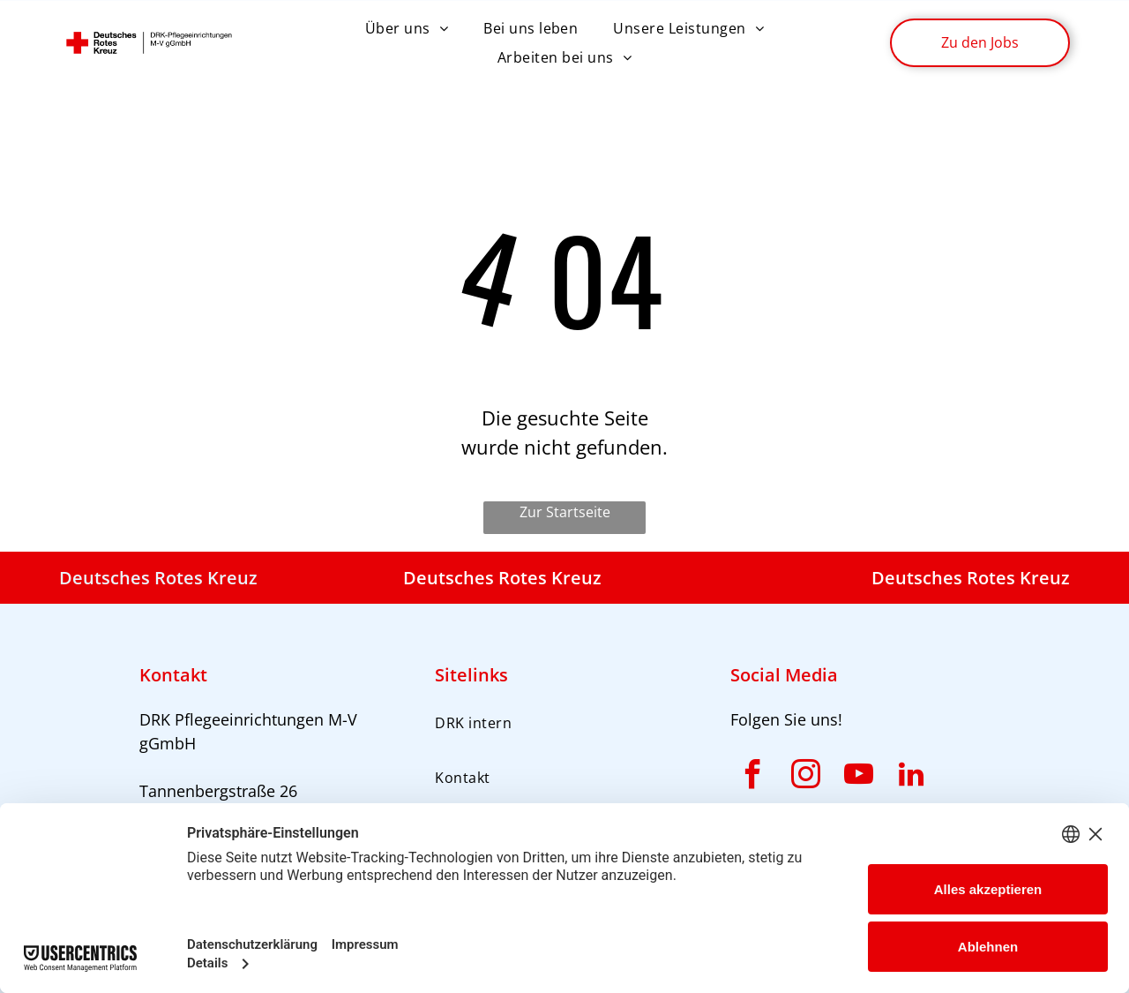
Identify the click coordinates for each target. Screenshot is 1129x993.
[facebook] (752, 777)
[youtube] (858, 777)
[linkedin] (911, 777)
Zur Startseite (565, 512)
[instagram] (805, 777)
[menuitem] (407, 28)
